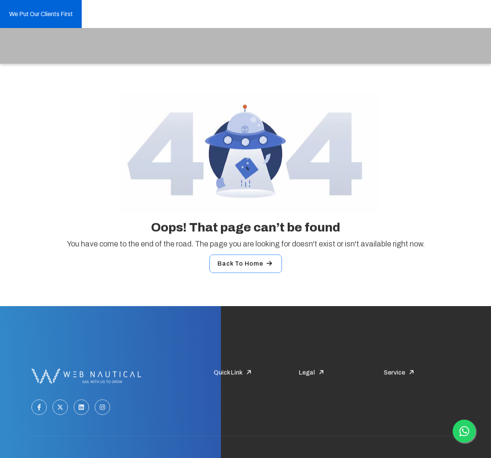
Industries (219, 46)
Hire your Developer (273, 47)
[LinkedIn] (81, 408)
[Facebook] (39, 408)
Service (179, 46)
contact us (382, 47)
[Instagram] (102, 408)
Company (142, 46)
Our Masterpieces (333, 47)
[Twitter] (60, 408)
